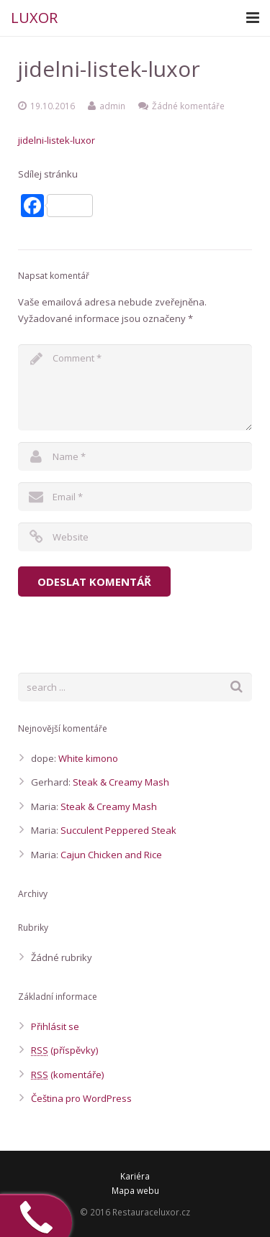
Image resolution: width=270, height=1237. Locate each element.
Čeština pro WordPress (81, 1098)
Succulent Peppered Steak (118, 830)
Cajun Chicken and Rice (111, 854)
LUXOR (34, 17)
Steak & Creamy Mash (121, 782)
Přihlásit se (55, 1026)
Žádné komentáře (188, 105)
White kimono (88, 758)
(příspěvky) (64, 1050)
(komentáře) (67, 1074)
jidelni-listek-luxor (56, 140)
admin (112, 105)
